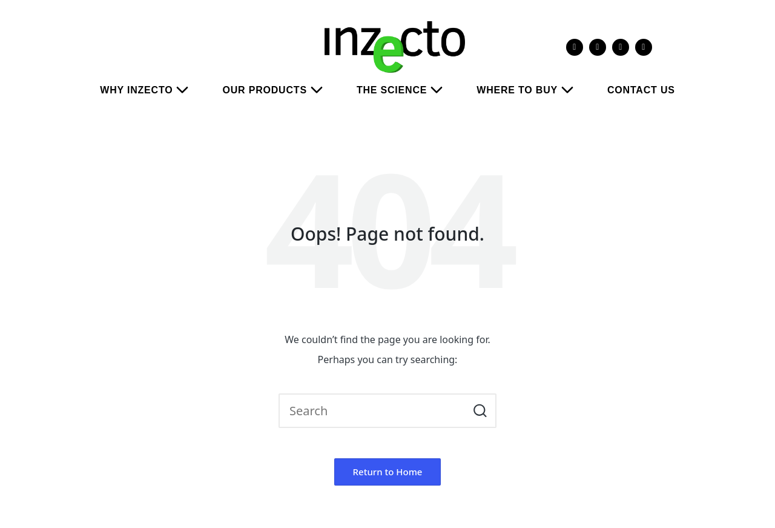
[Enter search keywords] (387, 410)
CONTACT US (641, 90)
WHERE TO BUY (530, 90)
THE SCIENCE (404, 90)
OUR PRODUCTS (277, 90)
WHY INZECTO (149, 90)
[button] (479, 410)
